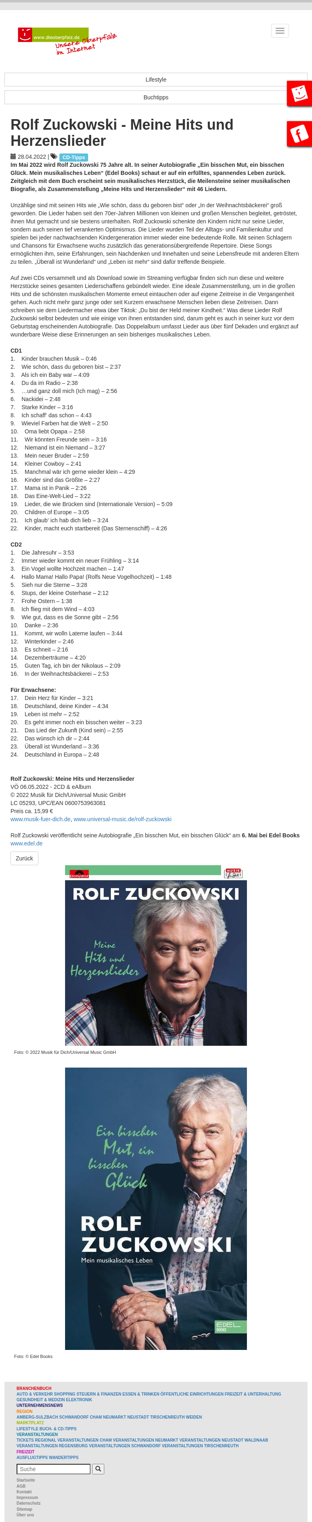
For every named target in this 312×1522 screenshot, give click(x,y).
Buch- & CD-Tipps (58, 1429)
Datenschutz (28, 1503)
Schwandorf (74, 1417)
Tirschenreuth (167, 1417)
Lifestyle (155, 79)
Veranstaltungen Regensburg (52, 1446)
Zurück (24, 858)
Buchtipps (155, 97)
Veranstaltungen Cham (84, 1440)
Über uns (25, 1515)
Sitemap (24, 1509)
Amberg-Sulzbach (37, 1417)
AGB (21, 1486)
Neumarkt (114, 1417)
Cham (96, 1417)
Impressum (27, 1497)
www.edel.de (26, 843)
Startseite (26, 1480)
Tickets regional (36, 1440)
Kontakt (24, 1492)
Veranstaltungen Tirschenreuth (200, 1446)
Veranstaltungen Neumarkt (145, 1440)
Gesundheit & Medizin (41, 1400)
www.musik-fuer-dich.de (41, 819)
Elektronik (79, 1400)
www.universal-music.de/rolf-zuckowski (122, 819)
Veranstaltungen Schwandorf (124, 1446)
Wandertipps (63, 1457)
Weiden (194, 1417)
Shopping (65, 1394)
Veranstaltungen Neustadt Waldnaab (223, 1440)
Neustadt (138, 1417)
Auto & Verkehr (35, 1394)
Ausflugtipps (32, 1457)
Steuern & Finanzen (98, 1394)
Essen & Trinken (140, 1394)
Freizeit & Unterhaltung (253, 1394)
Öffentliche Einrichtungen (191, 1394)
